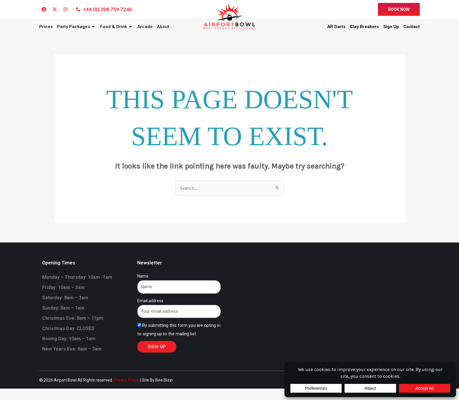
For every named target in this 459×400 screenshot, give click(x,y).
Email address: (150, 312)
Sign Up (391, 32)
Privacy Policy (126, 391)
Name (142, 287)
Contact (411, 32)
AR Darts (336, 32)
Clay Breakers (364, 32)
